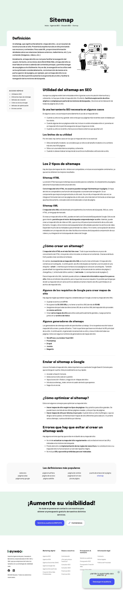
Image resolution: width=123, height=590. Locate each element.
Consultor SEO (65, 564)
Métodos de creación (17, 100)
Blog (72, 5)
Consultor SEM (66, 568)
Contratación (65, 556)
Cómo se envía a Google (18, 102)
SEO (40, 5)
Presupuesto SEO (85, 561)
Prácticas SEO (65, 571)
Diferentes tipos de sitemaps (20, 97)
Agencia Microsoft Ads (50, 569)
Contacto (80, 5)
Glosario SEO (66, 26)
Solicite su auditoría (86, 558)
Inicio (47, 26)
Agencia (64, 5)
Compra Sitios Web (86, 570)
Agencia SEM (47, 559)
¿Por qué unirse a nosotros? (66, 560)
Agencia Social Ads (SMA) (51, 562)
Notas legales (102, 559)
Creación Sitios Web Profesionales (49, 573)
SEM (46, 5)
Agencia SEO (55, 26)
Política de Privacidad (104, 562)
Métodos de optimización (18, 105)
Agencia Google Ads (49, 566)
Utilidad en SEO (15, 94)
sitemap (100, 476)
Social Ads (54, 5)
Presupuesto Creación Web (87, 565)
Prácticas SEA (65, 574)
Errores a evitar (15, 108)
